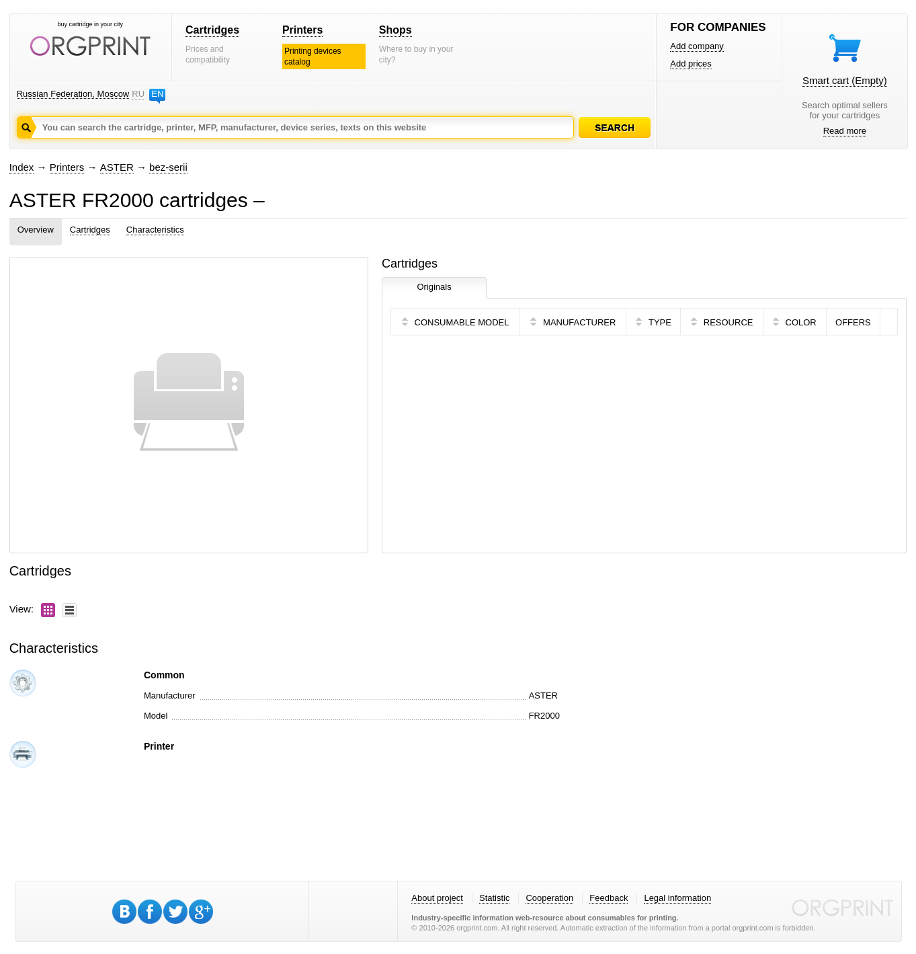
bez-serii (168, 167)
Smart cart (844, 80)
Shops (395, 30)
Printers (302, 30)
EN (157, 94)
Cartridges (212, 30)
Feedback (608, 898)
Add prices (690, 63)
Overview (35, 230)
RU (138, 94)
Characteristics (155, 230)
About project (437, 898)
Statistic (494, 898)
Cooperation (549, 898)
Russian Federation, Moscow (73, 94)
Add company (697, 46)
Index (21, 167)
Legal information (677, 898)
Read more (844, 131)
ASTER (117, 167)
